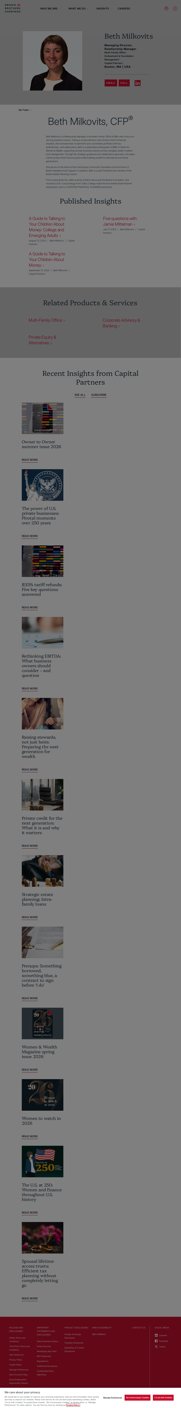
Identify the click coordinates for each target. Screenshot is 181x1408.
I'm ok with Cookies (163, 1397)
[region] (90, 1398)
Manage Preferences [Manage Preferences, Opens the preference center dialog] (112, 1397)
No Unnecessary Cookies (137, 1397)
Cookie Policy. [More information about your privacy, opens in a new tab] (73, 1405)
